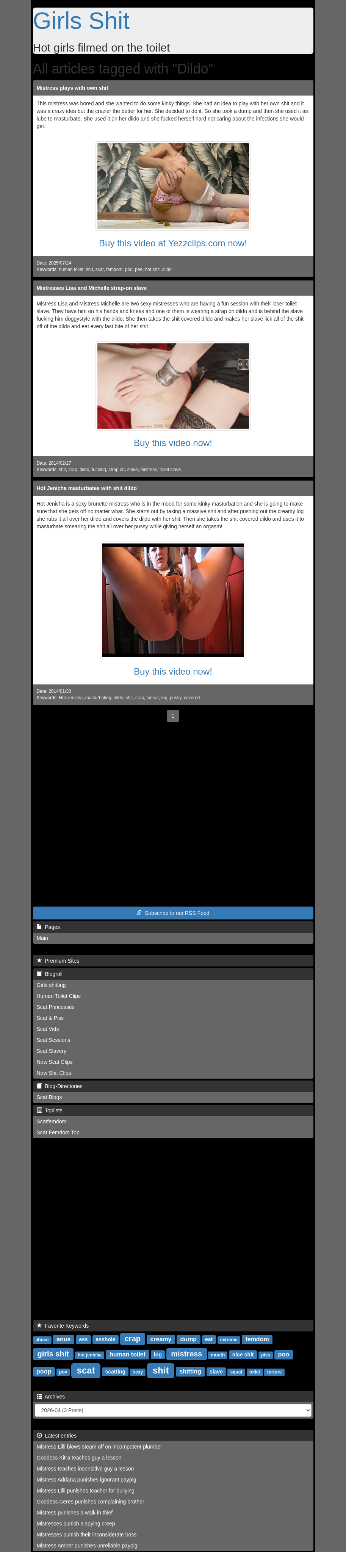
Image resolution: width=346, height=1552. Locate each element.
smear (153, 697)
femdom (114, 269)
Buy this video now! (173, 443)
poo (129, 269)
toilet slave (170, 469)
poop (43, 1371)
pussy (175, 697)
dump (188, 1339)
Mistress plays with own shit (72, 88)
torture (274, 1372)
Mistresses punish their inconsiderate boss (87, 1535)
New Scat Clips (55, 1062)
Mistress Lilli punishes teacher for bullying (86, 1491)
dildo (167, 269)
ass (83, 1339)
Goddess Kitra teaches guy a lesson (79, 1458)
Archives (51, 1397)
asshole (105, 1339)
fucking (99, 469)
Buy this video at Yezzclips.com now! (173, 243)
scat (100, 269)
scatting (115, 1372)
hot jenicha (90, 1355)
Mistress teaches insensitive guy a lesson (85, 1469)
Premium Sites (58, 961)
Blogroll (50, 974)
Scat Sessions (53, 1040)
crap (72, 469)
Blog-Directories (60, 1086)
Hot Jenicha (71, 697)
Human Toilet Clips (59, 996)
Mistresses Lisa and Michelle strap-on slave (92, 288)
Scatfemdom (52, 1121)
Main (42, 938)
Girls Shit (81, 20)
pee (138, 269)
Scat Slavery (52, 1051)
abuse (42, 1339)
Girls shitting (51, 985)
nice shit (243, 1355)
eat (209, 1339)
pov (63, 1372)
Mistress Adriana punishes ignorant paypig (86, 1480)
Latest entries (57, 1436)
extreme (229, 1339)
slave (132, 469)
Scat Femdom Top (58, 1132)
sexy (138, 1372)
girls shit (53, 1354)
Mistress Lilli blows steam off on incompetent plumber (99, 1447)
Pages (48, 927)
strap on (116, 469)
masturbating (98, 697)
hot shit (152, 269)
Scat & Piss (50, 1018)
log (164, 697)
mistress (148, 469)
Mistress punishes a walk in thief (75, 1513)
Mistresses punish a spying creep (76, 1524)
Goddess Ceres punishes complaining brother (90, 1502)
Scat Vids (48, 1029)
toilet (254, 1372)
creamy (160, 1339)
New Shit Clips (54, 1073)
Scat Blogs (49, 1097)
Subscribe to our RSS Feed (172, 913)
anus (63, 1339)
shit (89, 269)
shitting (190, 1371)
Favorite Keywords (63, 1326)
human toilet (71, 269)
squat (236, 1372)
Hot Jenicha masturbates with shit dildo (87, 488)
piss (265, 1355)
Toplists (50, 1110)
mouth (218, 1355)
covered (192, 697)
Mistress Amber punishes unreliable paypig (87, 1546)
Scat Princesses (56, 1007)
